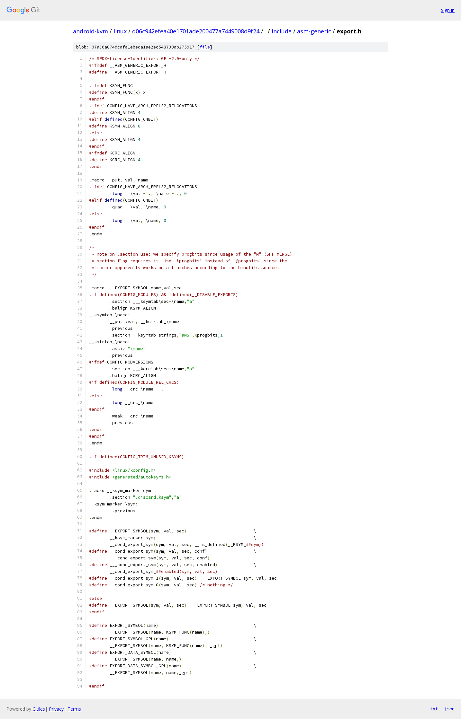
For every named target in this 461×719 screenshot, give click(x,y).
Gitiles (38, 709)
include (282, 31)
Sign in (448, 10)
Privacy (56, 709)
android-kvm (90, 31)
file (205, 47)
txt (434, 709)
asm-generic (314, 31)
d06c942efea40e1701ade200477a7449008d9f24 (195, 31)
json (449, 709)
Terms (74, 709)
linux (120, 31)
